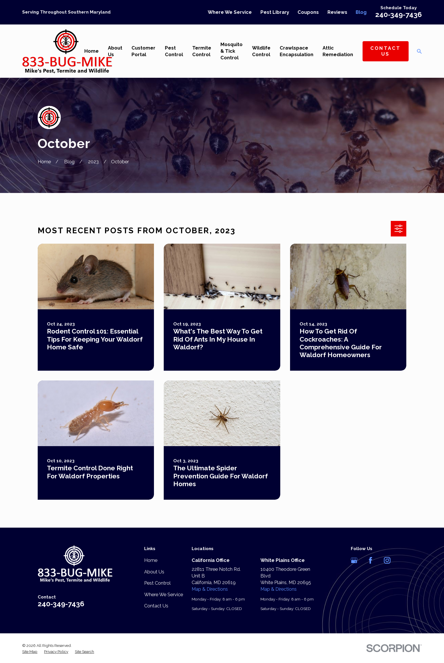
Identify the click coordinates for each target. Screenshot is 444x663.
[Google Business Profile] (354, 560)
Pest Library (274, 12)
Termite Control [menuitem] (201, 51)
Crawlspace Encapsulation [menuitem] (296, 51)
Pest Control (157, 583)
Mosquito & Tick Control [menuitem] (231, 51)
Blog (361, 12)
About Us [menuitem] (115, 51)
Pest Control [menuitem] (174, 51)
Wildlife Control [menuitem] (261, 51)
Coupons (308, 12)
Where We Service (230, 12)
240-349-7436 (398, 14)
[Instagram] (387, 560)
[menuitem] (29, 651)
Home (150, 560)
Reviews (337, 12)
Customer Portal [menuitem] (143, 51)
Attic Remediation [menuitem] (338, 51)
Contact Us (385, 51)
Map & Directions (210, 589)
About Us (154, 572)
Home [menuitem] (91, 51)
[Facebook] (370, 560)
